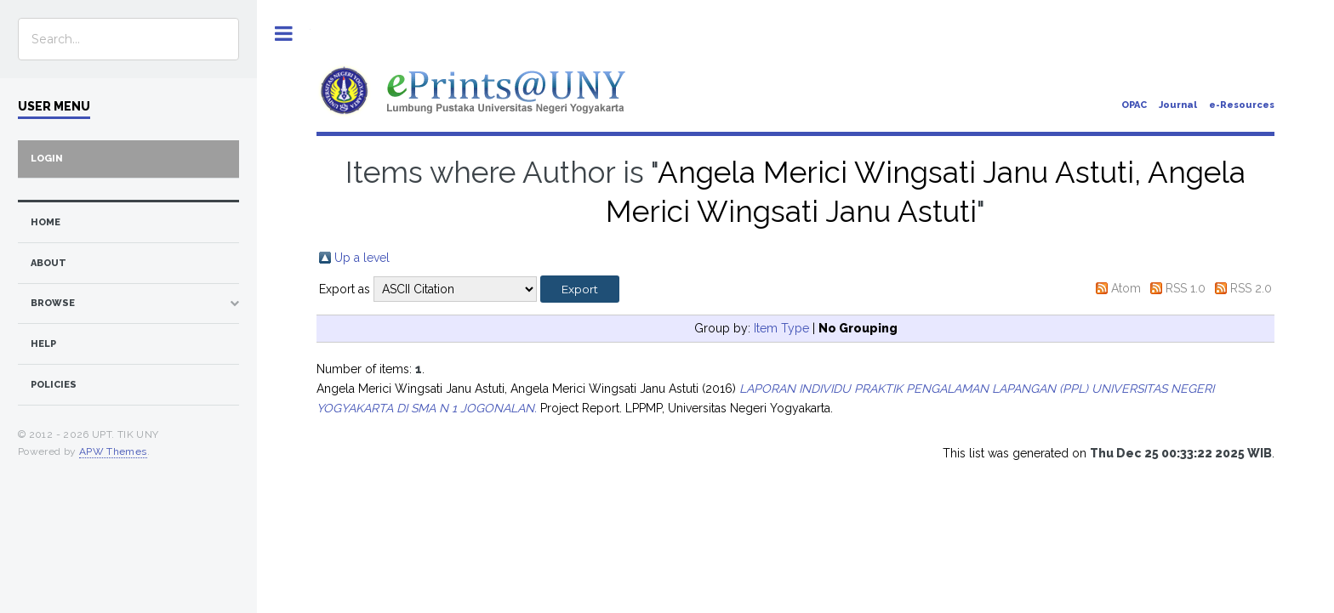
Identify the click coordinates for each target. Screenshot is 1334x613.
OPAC (1134, 105)
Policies (54, 384)
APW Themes (113, 451)
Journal (1178, 105)
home (45, 222)
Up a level (362, 257)
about (48, 263)
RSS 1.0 (1186, 288)
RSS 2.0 (1251, 288)
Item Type (781, 328)
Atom (1126, 288)
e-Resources (1241, 105)
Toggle (284, 33)
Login (47, 158)
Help (43, 343)
